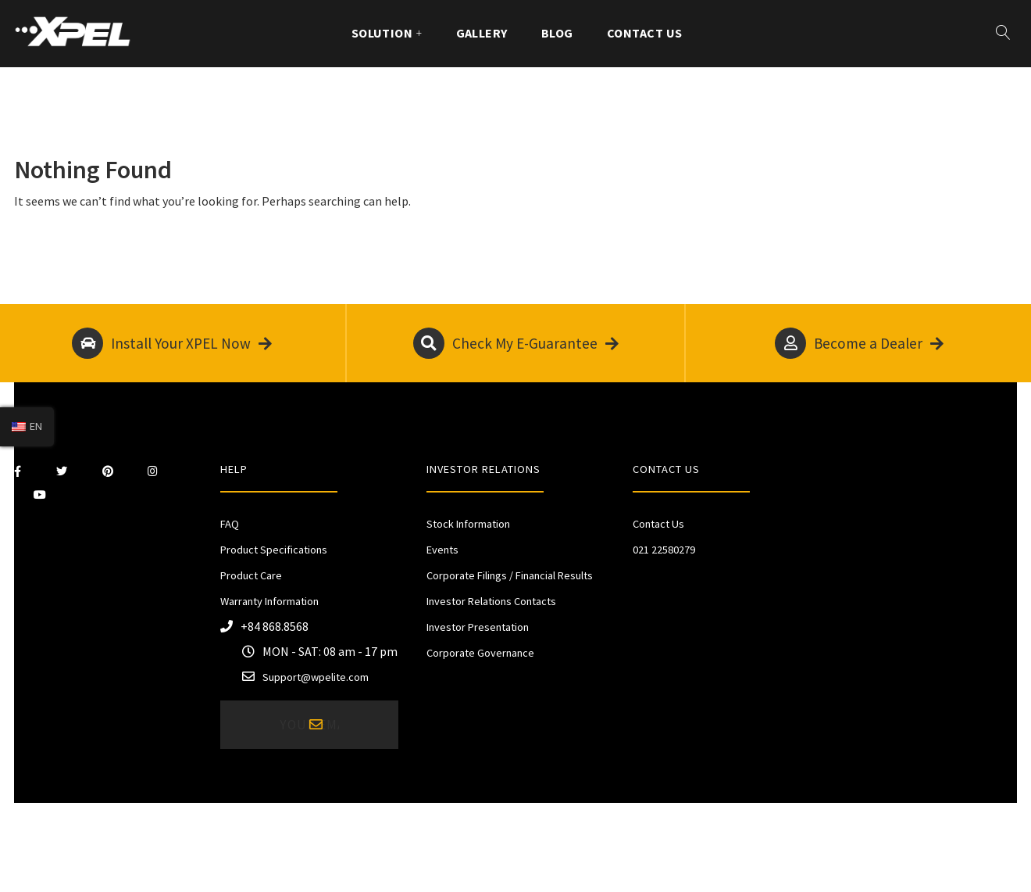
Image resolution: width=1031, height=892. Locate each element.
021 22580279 (664, 550)
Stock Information (468, 524)
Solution (382, 33)
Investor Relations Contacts (491, 601)
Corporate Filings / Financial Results (509, 575)
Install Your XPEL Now (172, 343)
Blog (557, 33)
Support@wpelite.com (315, 677)
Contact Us (645, 33)
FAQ (229, 524)
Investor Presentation (477, 627)
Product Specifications (273, 550)
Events (442, 550)
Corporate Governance (480, 653)
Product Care (251, 575)
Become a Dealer (859, 343)
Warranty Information (269, 601)
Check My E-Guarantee (516, 343)
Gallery (482, 33)
